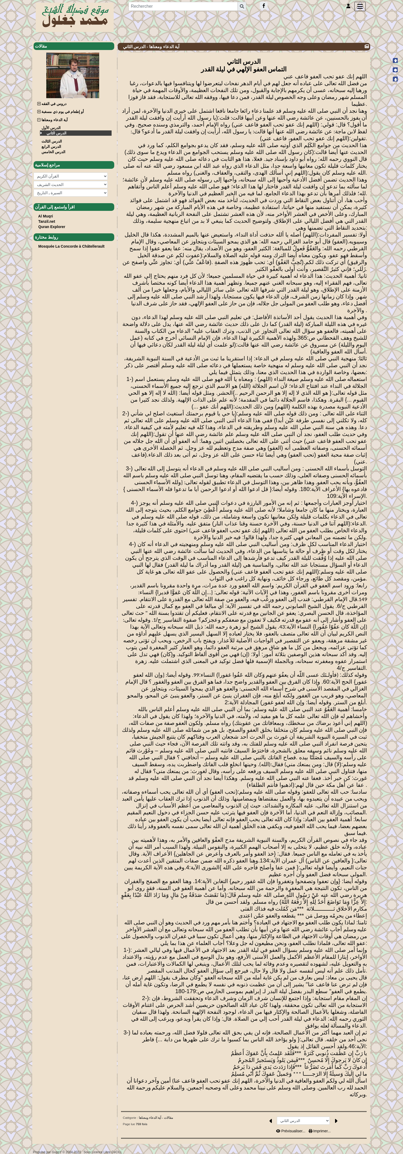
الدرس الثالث (52, 141)
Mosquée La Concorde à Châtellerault (71, 246)
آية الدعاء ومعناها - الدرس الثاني (152, 46)
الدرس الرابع (52, 146)
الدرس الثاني (56, 133)
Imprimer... (320, 1131)
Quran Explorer (51, 227)
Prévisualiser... (291, 1131)
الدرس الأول (52, 128)
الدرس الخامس (54, 152)
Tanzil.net (46, 221)
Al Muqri (45, 216)
